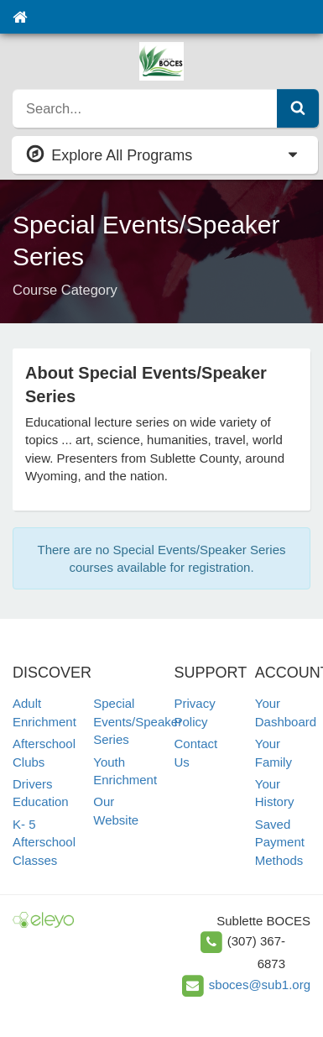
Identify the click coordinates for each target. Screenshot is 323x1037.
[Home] (20, 17)
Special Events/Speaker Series (137, 721)
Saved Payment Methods (280, 842)
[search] (145, 108)
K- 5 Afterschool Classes (44, 842)
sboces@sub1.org (259, 984)
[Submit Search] (298, 108)
